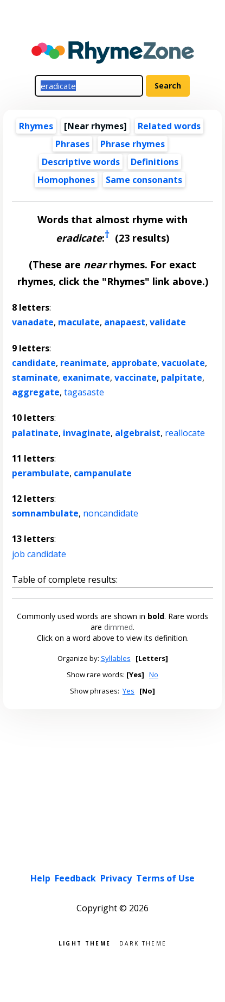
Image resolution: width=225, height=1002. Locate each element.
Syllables (116, 658)
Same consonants (144, 180)
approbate (134, 363)
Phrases (72, 144)
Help (40, 878)
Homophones (66, 180)
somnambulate (45, 513)
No (153, 674)
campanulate (103, 473)
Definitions (154, 162)
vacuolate (183, 363)
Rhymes (36, 126)
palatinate (35, 433)
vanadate (33, 322)
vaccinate (135, 377)
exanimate (86, 377)
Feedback (75, 878)
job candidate (39, 554)
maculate (79, 322)
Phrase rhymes (132, 144)
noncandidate (110, 513)
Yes (128, 691)
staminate (35, 377)
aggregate (36, 392)
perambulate (40, 473)
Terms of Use (165, 878)
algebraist (137, 433)
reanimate (83, 363)
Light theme (85, 942)
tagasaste (84, 392)
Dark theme (142, 942)
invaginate (87, 433)
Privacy (116, 878)
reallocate (185, 433)
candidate (34, 363)
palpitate (181, 377)
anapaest (124, 322)
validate (168, 322)
